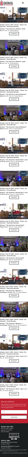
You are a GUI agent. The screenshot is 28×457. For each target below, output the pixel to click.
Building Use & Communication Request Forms (15, 453)
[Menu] (22, 3)
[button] (14, 15)
